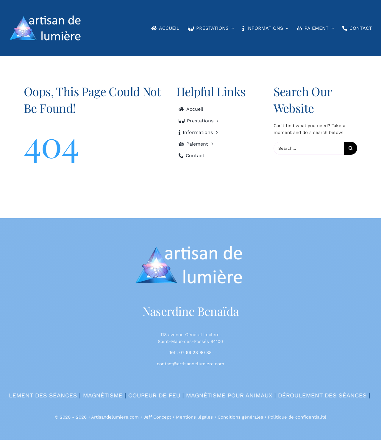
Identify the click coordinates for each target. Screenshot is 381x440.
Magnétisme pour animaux (237, 395)
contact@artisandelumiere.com (190, 363)
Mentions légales (194, 417)
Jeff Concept (157, 417)
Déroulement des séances (330, 395)
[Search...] (309, 148)
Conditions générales (240, 417)
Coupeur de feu (162, 395)
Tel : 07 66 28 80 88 (190, 352)
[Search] (350, 148)
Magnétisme (111, 395)
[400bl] (190, 247)
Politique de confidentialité (297, 417)
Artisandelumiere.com (115, 417)
